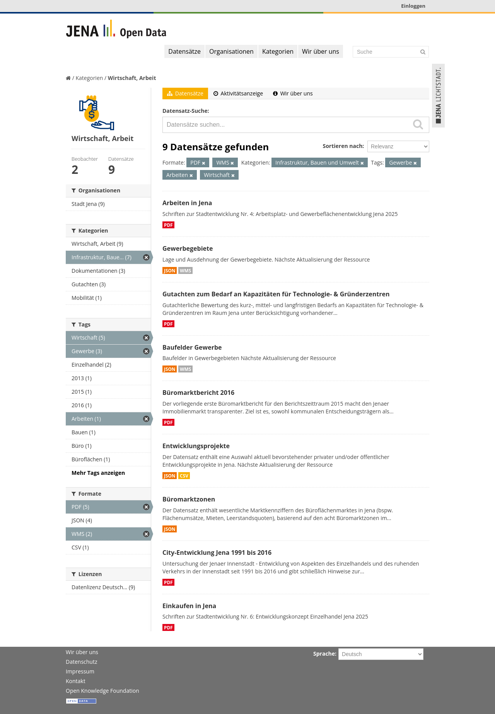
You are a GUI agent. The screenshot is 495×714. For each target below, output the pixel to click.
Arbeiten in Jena (187, 203)
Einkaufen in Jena (189, 606)
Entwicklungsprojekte (196, 446)
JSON (169, 270)
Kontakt (75, 681)
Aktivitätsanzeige (238, 93)
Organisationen (231, 51)
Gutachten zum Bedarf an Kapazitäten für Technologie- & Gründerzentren (275, 294)
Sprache (324, 653)
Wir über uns (320, 51)
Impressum (80, 671)
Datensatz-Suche (185, 110)
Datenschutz (81, 661)
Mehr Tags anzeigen (98, 472)
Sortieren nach (342, 146)
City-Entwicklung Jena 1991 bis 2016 (216, 552)
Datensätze (184, 51)
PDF (168, 225)
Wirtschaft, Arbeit (132, 78)
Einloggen (413, 5)
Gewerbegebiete (187, 248)
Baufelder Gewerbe (192, 347)
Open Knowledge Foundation (102, 690)
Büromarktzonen (188, 499)
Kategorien (278, 51)
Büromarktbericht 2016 (198, 392)
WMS (185, 270)
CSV (184, 476)
